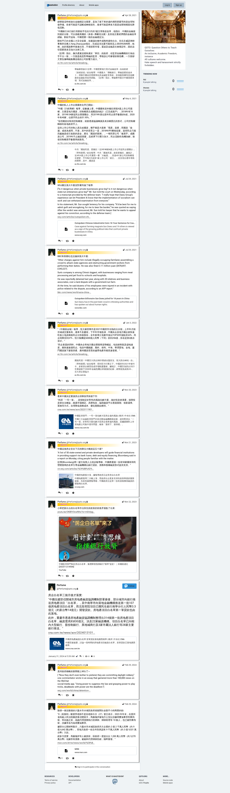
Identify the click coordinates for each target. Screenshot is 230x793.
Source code (168, 780)
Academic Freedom (167, 53)
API (70, 783)
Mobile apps (94, 5)
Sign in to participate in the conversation (92, 767)
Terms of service (51, 780)
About (81, 5)
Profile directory (68, 5)
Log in (167, 5)
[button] (97, 544)
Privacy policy (50, 783)
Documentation (75, 780)
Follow (129, 586)
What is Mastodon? (115, 776)
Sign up (179, 5)
